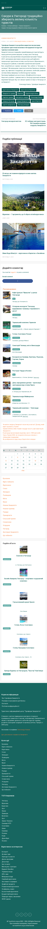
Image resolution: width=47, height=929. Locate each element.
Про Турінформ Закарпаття (11, 698)
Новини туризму (8, 509)
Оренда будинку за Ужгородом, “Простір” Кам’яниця (23, 671)
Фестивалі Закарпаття (10, 532)
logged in (13, 272)
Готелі (5, 488)
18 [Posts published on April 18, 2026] (35, 461)
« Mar (23, 470)
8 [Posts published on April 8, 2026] (17, 457)
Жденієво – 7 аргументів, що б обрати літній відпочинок (23, 214)
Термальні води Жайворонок (23, 396)
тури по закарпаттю (9, 105)
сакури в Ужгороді (8, 101)
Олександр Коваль (20, 41)
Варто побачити (8, 482)
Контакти (5, 703)
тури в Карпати (36, 101)
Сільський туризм (9, 519)
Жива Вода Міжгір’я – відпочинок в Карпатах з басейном (23, 253)
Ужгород (6, 529)
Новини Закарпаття (24, 26)
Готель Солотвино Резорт (21, 334)
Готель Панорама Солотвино (23, 648)
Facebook (7, 111)
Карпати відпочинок (32, 93)
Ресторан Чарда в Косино (21, 371)
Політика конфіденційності (10, 706)
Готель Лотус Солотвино (23, 625)
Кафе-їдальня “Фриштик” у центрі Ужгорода (24, 294)
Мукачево (5, 803)
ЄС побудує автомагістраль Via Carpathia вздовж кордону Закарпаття (35, 123)
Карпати (20, 93)
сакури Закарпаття (23, 101)
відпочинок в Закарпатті (10, 90)
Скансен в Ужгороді (23, 556)
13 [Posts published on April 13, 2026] (6, 461)
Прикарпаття (7, 515)
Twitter (18, 111)
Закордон (6, 492)
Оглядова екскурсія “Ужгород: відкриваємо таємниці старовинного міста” (26, 309)
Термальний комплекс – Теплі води (25, 408)
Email (28, 111)
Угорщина (6, 525)
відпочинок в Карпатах (28, 90)
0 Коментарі (30, 41)
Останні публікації (12, 26)
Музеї (5, 502)
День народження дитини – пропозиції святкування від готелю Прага (26, 384)
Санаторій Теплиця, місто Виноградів (26, 345)
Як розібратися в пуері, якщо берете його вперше (19, 439)
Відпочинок (7, 485)
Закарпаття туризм (9, 93)
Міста (5, 498)
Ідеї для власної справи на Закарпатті (14, 735)
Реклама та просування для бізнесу (13, 701)
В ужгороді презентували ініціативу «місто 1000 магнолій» (22, 433)
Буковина (6, 478)
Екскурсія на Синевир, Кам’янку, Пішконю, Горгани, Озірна (27, 358)
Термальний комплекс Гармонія (24, 322)
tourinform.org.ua (19, 925)
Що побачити (7, 535)
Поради (5, 512)
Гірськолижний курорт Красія (23, 602)
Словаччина (7, 522)
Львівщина (7, 495)
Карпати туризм (8, 97)
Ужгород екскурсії (23, 105)
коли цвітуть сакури (22, 97)
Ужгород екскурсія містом (11, 121)
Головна (3, 26)
